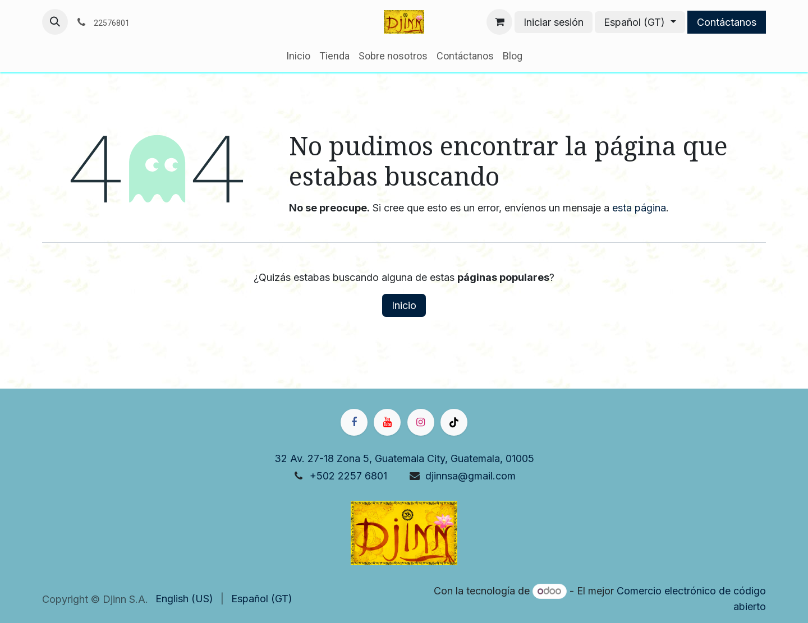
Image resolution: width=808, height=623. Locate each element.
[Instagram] (420, 422)
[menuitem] (298, 56)
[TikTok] (453, 422)
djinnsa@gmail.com (470, 476)
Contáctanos (726, 22)
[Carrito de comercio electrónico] (499, 22)
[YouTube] (387, 422)
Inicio (404, 305)
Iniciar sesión (554, 22)
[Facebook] (354, 422)
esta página (639, 208)
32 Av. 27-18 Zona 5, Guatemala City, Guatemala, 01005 (404, 458)
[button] (55, 22)
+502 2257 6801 (348, 476)
